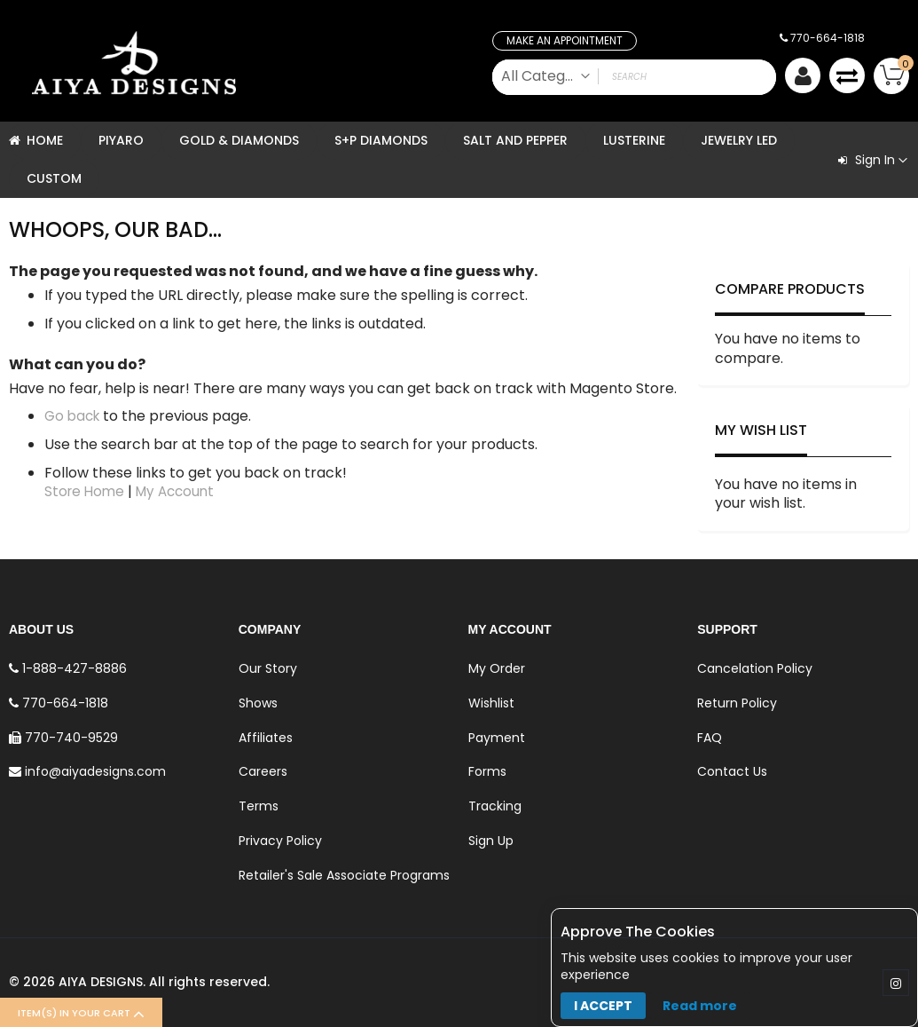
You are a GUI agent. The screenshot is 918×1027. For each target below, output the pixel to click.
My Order (496, 668)
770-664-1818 (822, 37)
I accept (603, 1006)
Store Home (86, 491)
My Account (181, 491)
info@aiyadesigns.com (87, 771)
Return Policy (737, 703)
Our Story (268, 668)
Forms (487, 771)
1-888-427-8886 (68, 668)
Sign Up (491, 840)
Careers (263, 771)
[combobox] (634, 77)
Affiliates (266, 738)
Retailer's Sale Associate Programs (344, 875)
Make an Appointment (564, 40)
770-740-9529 (63, 738)
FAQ (709, 738)
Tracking (495, 806)
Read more (700, 1006)
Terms (259, 806)
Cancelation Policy (754, 668)
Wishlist (491, 703)
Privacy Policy (280, 840)
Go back (74, 416)
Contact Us (732, 771)
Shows (258, 703)
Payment (496, 738)
